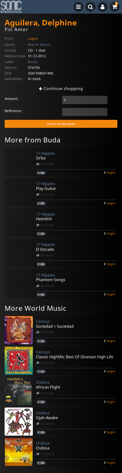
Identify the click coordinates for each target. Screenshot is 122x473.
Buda (32, 61)
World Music (39, 44)
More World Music (35, 308)
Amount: (11, 98)
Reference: (13, 110)
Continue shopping (61, 88)
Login (33, 38)
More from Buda (33, 139)
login (111, 172)
